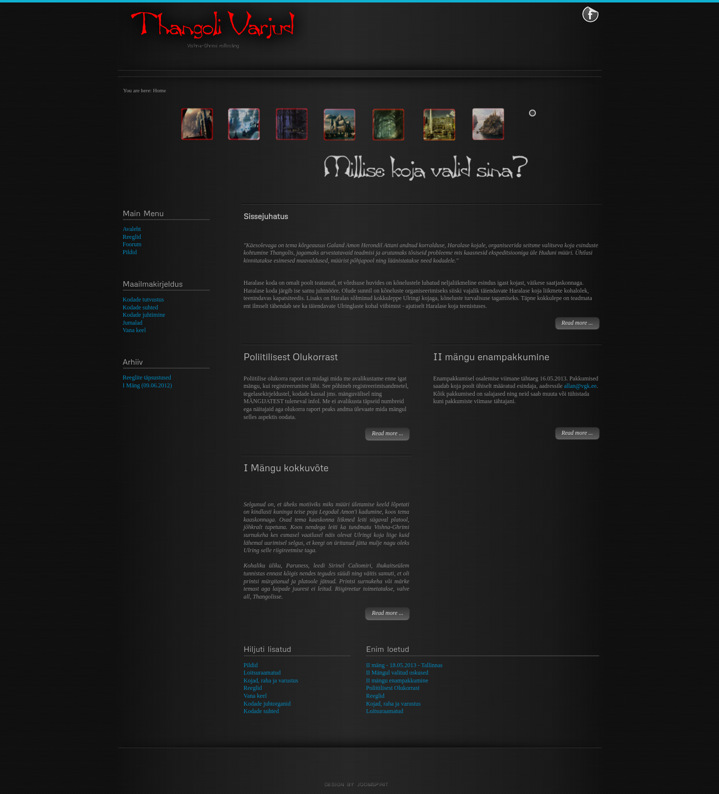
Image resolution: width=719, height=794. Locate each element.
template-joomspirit (359, 785)
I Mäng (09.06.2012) (147, 385)
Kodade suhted (140, 307)
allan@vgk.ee (580, 385)
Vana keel (134, 330)
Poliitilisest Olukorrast (291, 356)
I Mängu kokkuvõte (286, 467)
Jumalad (133, 322)
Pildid (130, 252)
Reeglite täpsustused (147, 377)
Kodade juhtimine (144, 314)
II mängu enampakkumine (491, 356)
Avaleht (132, 229)
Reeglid (132, 236)
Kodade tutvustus (143, 299)
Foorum (132, 244)
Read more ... (577, 322)
